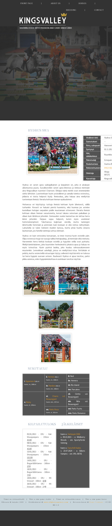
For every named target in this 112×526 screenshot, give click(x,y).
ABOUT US (56, 3)
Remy (28, 402)
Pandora (52, 385)
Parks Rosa (54, 409)
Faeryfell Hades (74, 448)
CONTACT (99, 10)
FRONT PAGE (26, 3)
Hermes (51, 376)
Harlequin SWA (74, 434)
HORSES (82, 3)
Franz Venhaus (96, 502)
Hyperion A (30, 381)
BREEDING (71, 10)
